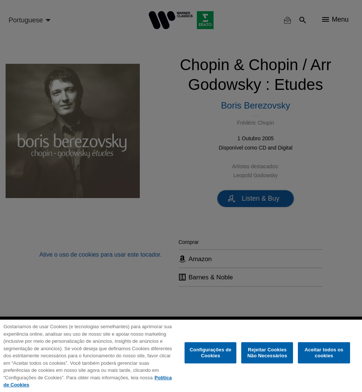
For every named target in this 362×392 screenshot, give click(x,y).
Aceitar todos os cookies (324, 352)
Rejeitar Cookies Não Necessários (267, 352)
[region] (181, 356)
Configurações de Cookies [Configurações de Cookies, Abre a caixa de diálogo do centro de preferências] (211, 352)
